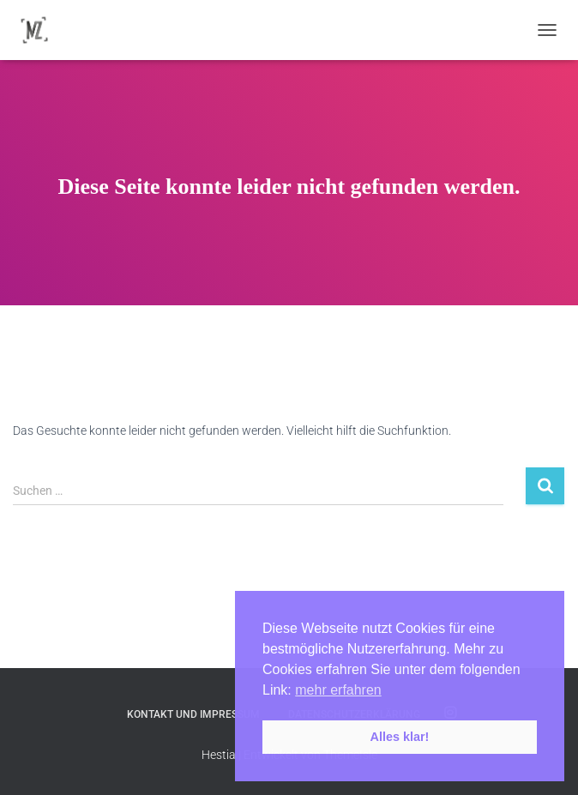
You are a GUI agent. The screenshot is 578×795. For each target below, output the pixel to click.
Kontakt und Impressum (193, 714)
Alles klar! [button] (400, 737)
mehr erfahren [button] (338, 690)
